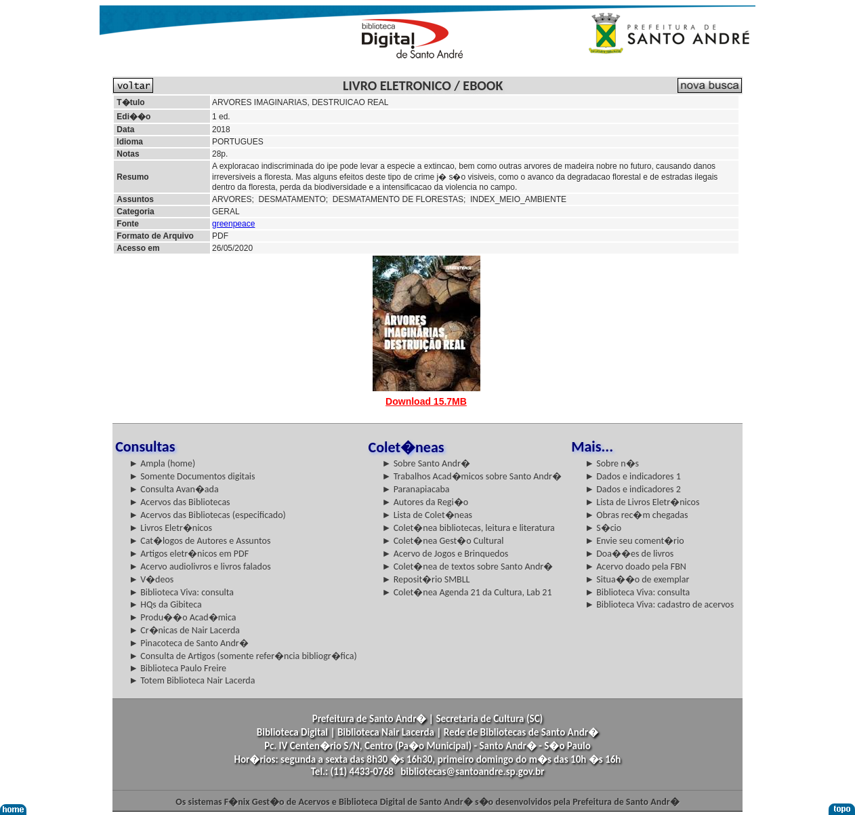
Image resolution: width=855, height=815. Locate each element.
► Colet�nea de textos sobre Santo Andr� (468, 566)
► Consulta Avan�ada (173, 489)
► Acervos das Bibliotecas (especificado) (207, 515)
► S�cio (603, 528)
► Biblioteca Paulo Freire (177, 668)
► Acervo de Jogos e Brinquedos (445, 553)
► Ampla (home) (162, 463)
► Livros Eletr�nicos (170, 528)
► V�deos (151, 579)
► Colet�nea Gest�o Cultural (443, 540)
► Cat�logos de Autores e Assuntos (199, 540)
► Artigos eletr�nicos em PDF (189, 553)
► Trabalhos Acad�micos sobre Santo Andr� (472, 476)
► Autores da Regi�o (425, 502)
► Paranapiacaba (416, 489)
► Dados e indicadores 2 (633, 489)
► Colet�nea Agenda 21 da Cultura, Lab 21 (467, 592)
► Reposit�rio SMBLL (426, 579)
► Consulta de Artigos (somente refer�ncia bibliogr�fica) (243, 656)
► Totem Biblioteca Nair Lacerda (192, 680)
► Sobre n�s (612, 463)
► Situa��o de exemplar (637, 579)
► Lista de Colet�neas (427, 515)
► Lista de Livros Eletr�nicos (642, 502)
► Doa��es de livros (629, 553)
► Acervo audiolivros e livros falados (200, 566)
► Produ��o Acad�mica (182, 617)
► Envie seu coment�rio (634, 540)
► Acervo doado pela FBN (635, 566)
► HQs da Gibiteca (165, 604)
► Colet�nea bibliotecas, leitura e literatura (468, 528)
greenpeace (233, 223)
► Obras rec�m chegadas (636, 515)
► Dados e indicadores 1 (633, 476)
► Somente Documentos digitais (192, 476)
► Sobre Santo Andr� (426, 463)
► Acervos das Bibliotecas (179, 502)
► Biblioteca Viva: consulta (181, 592)
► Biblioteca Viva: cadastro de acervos (659, 604)
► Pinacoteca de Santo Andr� (189, 643)
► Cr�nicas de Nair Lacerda (184, 630)
